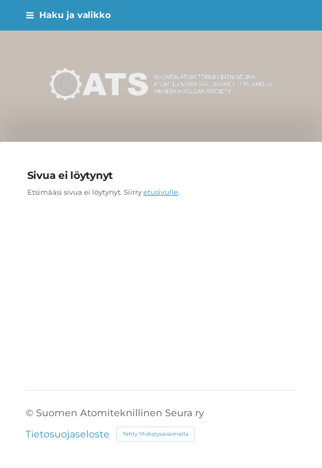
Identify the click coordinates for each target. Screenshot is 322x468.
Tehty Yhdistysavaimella (156, 433)
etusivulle (160, 192)
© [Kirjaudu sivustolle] (31, 412)
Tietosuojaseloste (68, 434)
